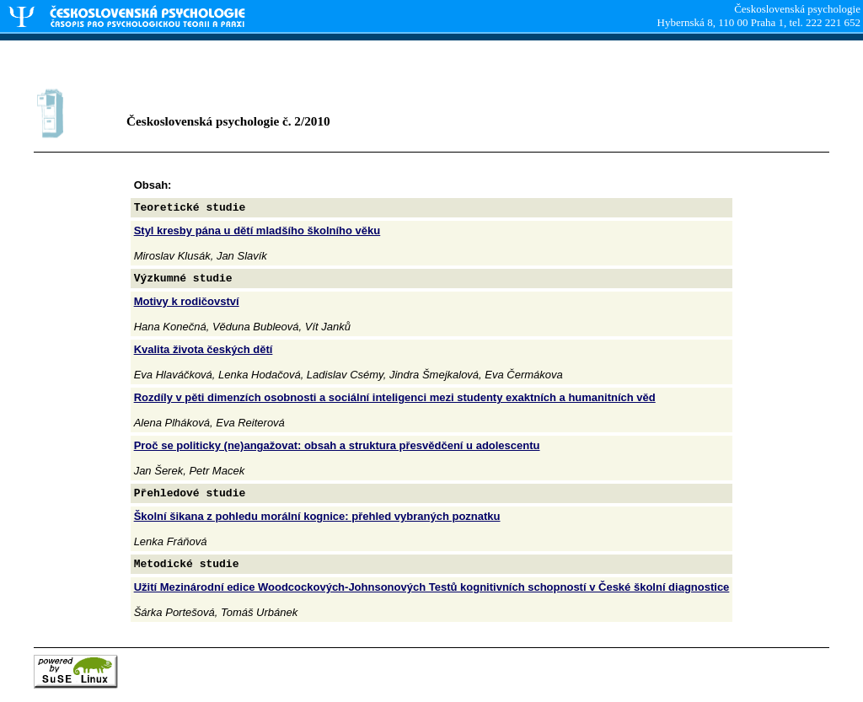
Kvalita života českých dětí (203, 349)
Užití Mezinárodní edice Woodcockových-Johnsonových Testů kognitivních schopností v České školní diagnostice (432, 587)
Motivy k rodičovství (186, 301)
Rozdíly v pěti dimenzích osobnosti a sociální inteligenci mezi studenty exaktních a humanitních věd (395, 397)
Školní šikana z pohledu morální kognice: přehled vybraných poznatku (317, 516)
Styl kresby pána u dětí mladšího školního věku (257, 230)
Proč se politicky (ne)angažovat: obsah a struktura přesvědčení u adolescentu (337, 445)
